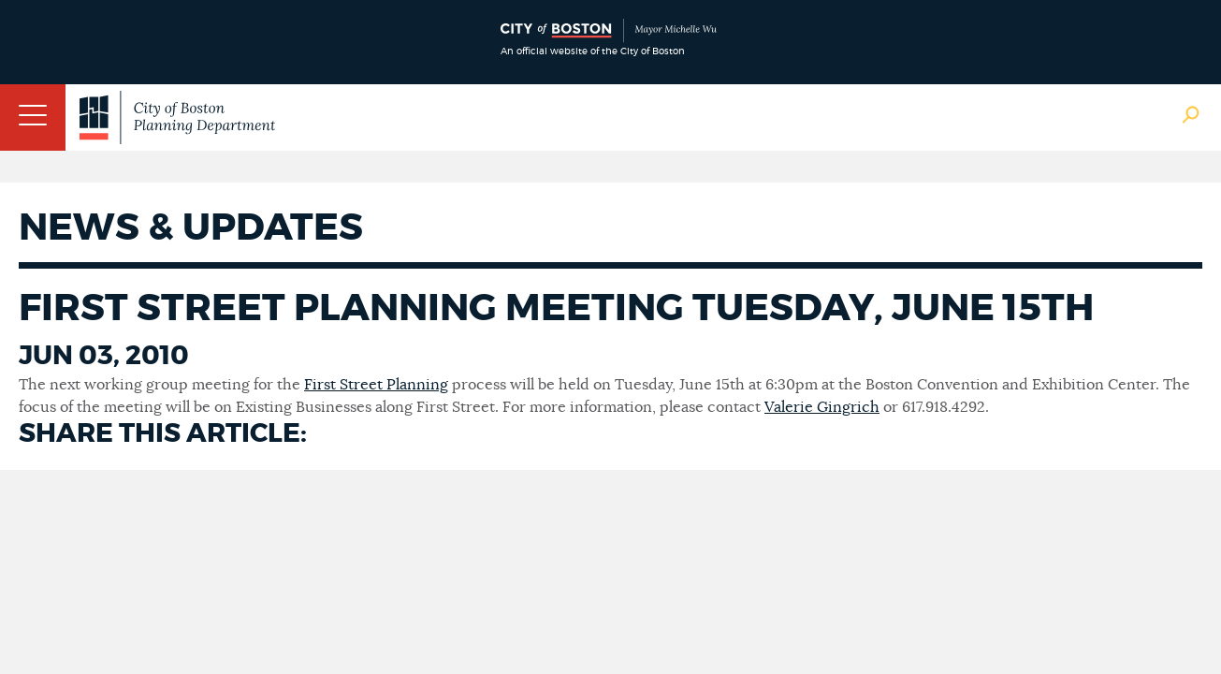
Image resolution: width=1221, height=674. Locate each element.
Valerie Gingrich (821, 407)
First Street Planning (376, 384)
